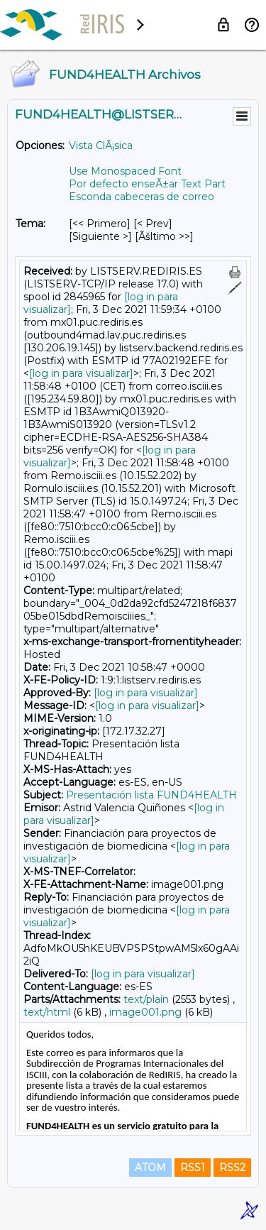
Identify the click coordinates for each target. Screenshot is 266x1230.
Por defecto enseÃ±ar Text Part (147, 183)
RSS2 (232, 1167)
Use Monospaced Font (125, 171)
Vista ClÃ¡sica (101, 145)
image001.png (145, 1012)
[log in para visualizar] (81, 373)
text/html (46, 1012)
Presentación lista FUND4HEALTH (151, 795)
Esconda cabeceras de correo (141, 196)
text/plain (146, 999)
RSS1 (192, 1167)
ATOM (150, 1167)
